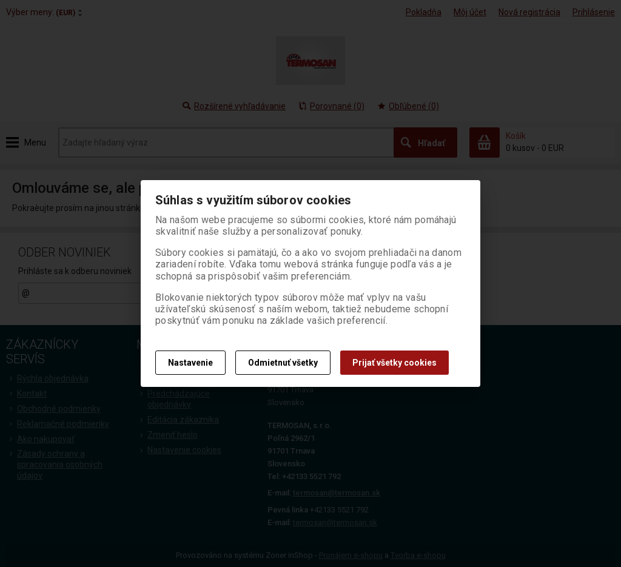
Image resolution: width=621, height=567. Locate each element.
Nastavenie (190, 362)
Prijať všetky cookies (394, 362)
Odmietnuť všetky (283, 362)
